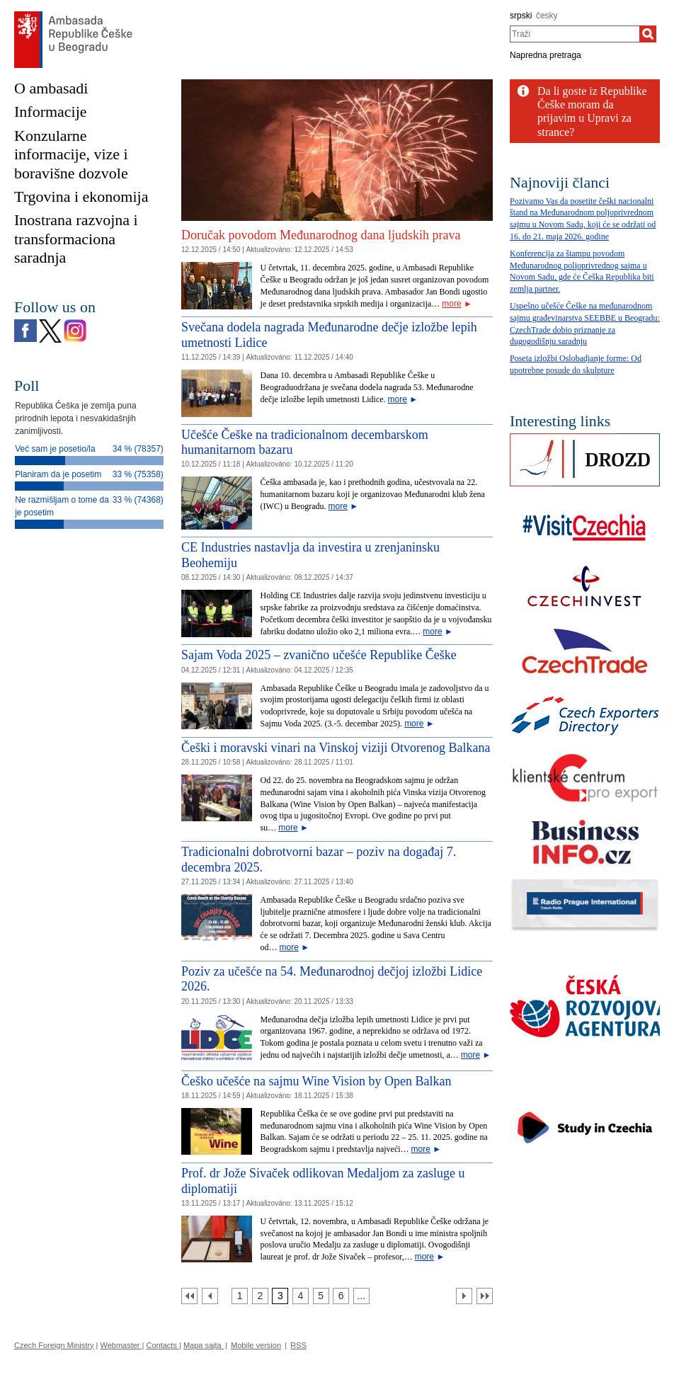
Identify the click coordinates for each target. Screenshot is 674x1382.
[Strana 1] (240, 1296)
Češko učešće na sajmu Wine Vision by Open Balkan (316, 1081)
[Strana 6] (341, 1296)
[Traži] (647, 33)
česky (547, 16)
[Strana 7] (361, 1296)
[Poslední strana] (484, 1296)
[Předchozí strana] (210, 1296)
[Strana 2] (260, 1296)
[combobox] (574, 33)
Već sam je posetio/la (55, 449)
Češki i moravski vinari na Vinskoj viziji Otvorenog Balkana (336, 748)
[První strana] (189, 1296)
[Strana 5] (321, 1296)
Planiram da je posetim (58, 474)
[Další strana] (464, 1296)
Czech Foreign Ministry (53, 1345)
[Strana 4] (300, 1296)
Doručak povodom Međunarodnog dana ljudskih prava (320, 235)
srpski (521, 16)
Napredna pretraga (545, 55)
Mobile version (256, 1345)
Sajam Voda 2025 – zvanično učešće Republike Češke (319, 655)
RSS (298, 1345)
